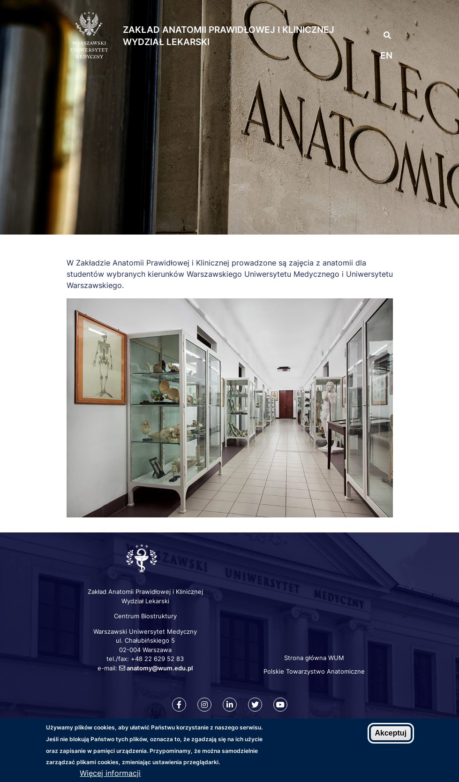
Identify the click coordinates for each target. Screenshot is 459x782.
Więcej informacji (110, 774)
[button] (370, 14)
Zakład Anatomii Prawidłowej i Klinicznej (228, 29)
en (386, 55)
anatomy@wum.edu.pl (160, 668)
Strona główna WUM (314, 657)
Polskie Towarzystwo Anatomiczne (314, 671)
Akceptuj (391, 734)
